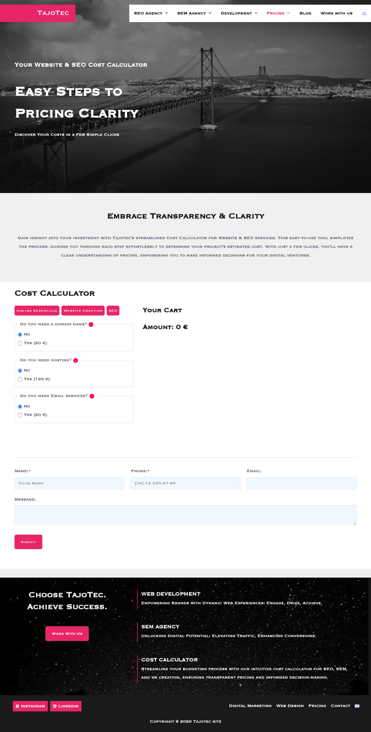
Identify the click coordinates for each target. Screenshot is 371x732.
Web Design (290, 706)
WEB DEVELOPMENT (170, 594)
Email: (254, 471)
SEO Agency (151, 13)
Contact (340, 706)
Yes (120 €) (34, 379)
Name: (22, 471)
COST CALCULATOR (169, 660)
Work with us (336, 13)
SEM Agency (194, 13)
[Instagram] (30, 706)
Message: (25, 499)
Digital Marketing (250, 706)
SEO (113, 311)
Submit (28, 542)
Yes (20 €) (32, 343)
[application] (165, 13)
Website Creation (83, 311)
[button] (67, 633)
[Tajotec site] (37, 13)
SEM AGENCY (160, 627)
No (24, 334)
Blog (305, 13)
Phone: (140, 471)
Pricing (278, 13)
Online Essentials (37, 311)
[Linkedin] (65, 706)
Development (239, 13)
